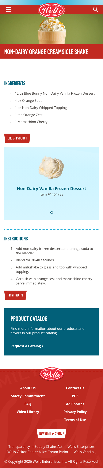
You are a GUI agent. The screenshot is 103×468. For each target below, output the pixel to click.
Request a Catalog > (27, 346)
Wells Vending (84, 451)
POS (75, 396)
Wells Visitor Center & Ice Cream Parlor (37, 451)
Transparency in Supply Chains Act (35, 446)
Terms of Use (75, 420)
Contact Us (75, 388)
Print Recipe (15, 296)
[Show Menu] (8, 9)
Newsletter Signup (51, 434)
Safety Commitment (28, 396)
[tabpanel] (51, 183)
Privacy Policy (75, 412)
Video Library (28, 412)
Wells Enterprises (81, 446)
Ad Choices (75, 404)
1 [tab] (51, 212)
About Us (28, 388)
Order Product (17, 139)
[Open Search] (95, 10)
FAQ (27, 404)
